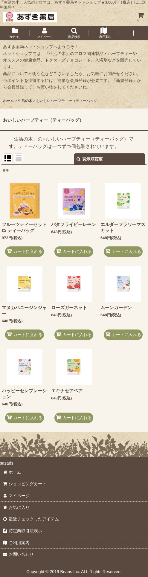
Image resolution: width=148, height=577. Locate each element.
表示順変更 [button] (90, 159)
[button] (74, 33)
